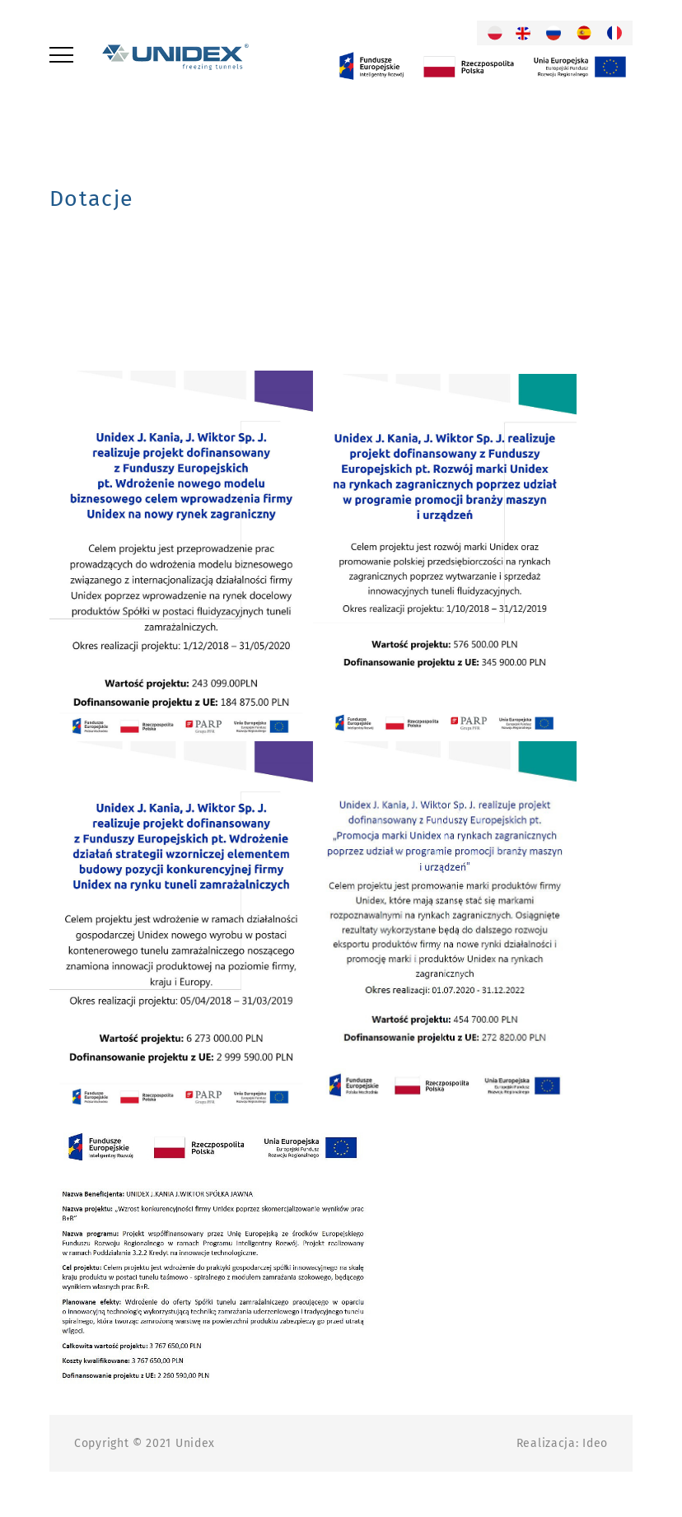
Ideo (595, 1443)
